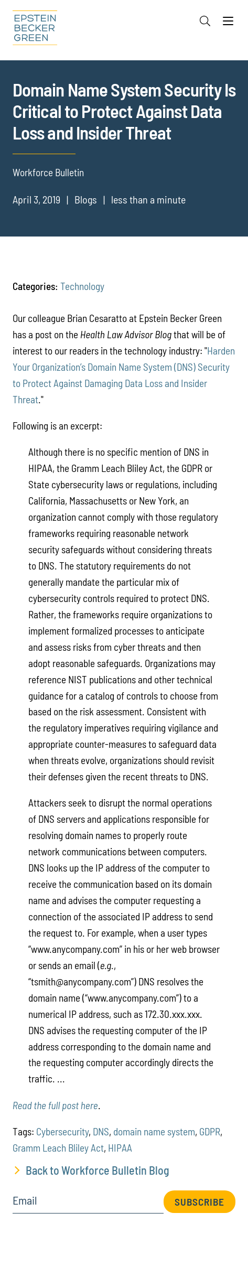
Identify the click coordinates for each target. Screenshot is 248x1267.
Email (25, 1200)
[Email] (88, 1204)
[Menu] (228, 23)
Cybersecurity (62, 1131)
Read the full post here (55, 1105)
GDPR (209, 1131)
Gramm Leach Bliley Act (58, 1148)
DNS (101, 1131)
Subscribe (199, 1202)
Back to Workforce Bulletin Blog (97, 1170)
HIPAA (120, 1148)
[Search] (205, 21)
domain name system (154, 1131)
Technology (82, 286)
